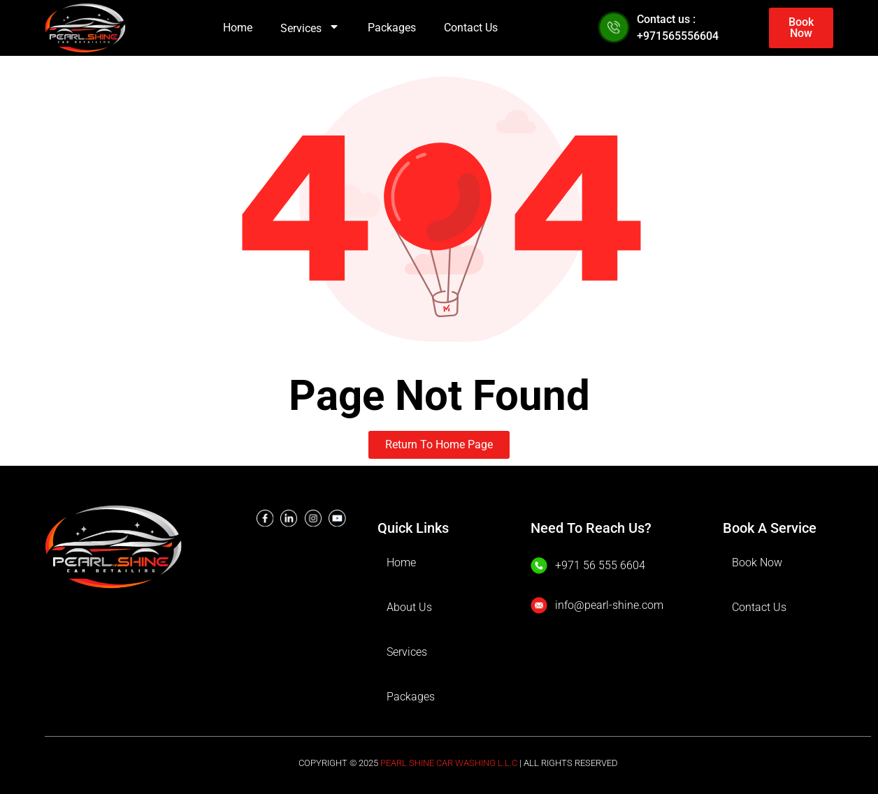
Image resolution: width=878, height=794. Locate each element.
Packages (392, 27)
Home (237, 27)
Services (310, 28)
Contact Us (471, 27)
